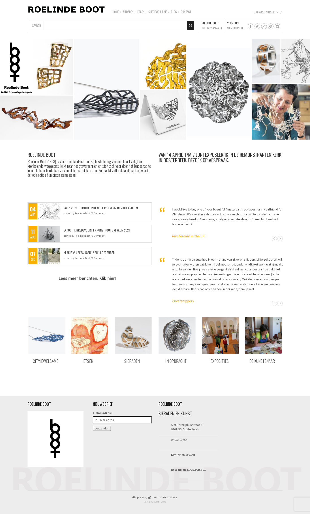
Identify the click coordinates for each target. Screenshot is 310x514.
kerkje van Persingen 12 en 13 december (89, 252)
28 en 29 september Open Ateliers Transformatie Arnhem (101, 207)
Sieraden (128, 11)
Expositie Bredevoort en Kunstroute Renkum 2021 (97, 230)
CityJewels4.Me (157, 11)
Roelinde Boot (82, 213)
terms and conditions (162, 497)
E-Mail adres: (102, 413)
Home (116, 11)
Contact (186, 11)
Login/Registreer (266, 12)
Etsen (140, 11)
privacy (139, 497)
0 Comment (98, 213)
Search (36, 25)
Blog (174, 11)
